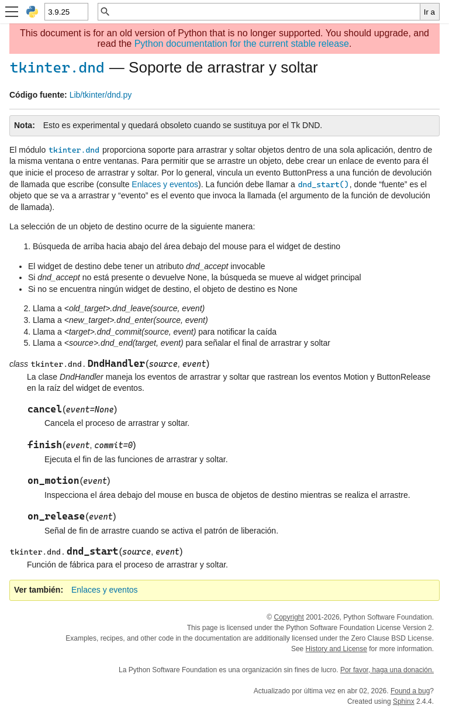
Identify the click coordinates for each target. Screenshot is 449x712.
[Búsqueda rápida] (265, 12)
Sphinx (404, 701)
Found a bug (410, 691)
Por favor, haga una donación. (387, 670)
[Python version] (66, 12)
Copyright (288, 617)
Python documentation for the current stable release (241, 44)
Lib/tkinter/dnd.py (101, 94)
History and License (336, 649)
